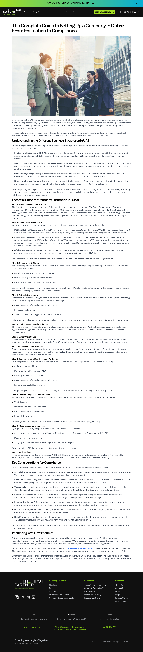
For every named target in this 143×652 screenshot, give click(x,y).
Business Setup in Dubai (59, 595)
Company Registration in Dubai (62, 598)
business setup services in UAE (80, 548)
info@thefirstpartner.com (33, 627)
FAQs (117, 595)
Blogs (117, 591)
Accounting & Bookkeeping (95, 585)
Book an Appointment (104, 12)
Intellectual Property (92, 595)
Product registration (92, 598)
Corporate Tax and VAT (93, 588)
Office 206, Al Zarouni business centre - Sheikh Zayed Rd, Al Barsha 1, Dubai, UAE (70, 628)
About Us (119, 585)
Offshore (52, 591)
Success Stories (121, 598)
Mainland (53, 585)
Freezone (53, 588)
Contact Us (120, 588)
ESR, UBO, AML (90, 591)
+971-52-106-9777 (127, 12)
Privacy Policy (121, 601)
